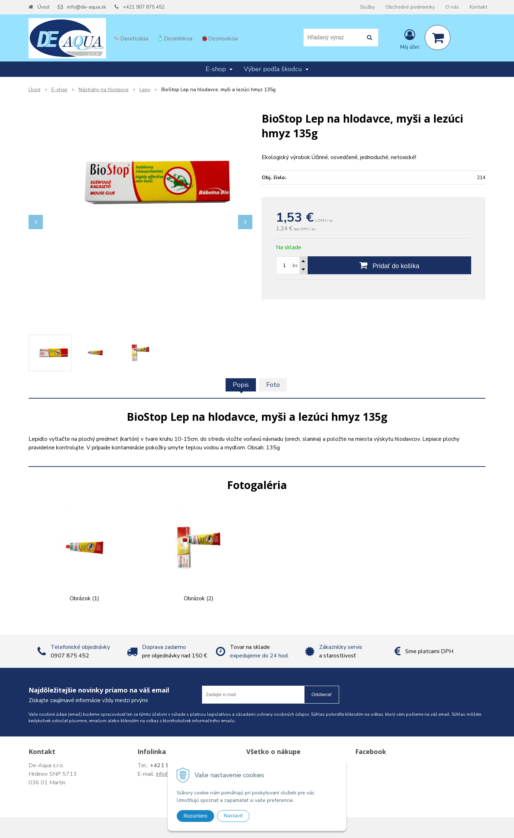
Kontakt (478, 7)
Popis (241, 384)
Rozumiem (195, 816)
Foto (273, 384)
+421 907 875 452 (144, 7)
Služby (367, 7)
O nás (452, 7)
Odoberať (322, 694)
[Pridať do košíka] (389, 265)
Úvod (43, 7)
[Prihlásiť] (409, 39)
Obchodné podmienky (410, 7)
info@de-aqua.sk (86, 7)
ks (295, 265)
